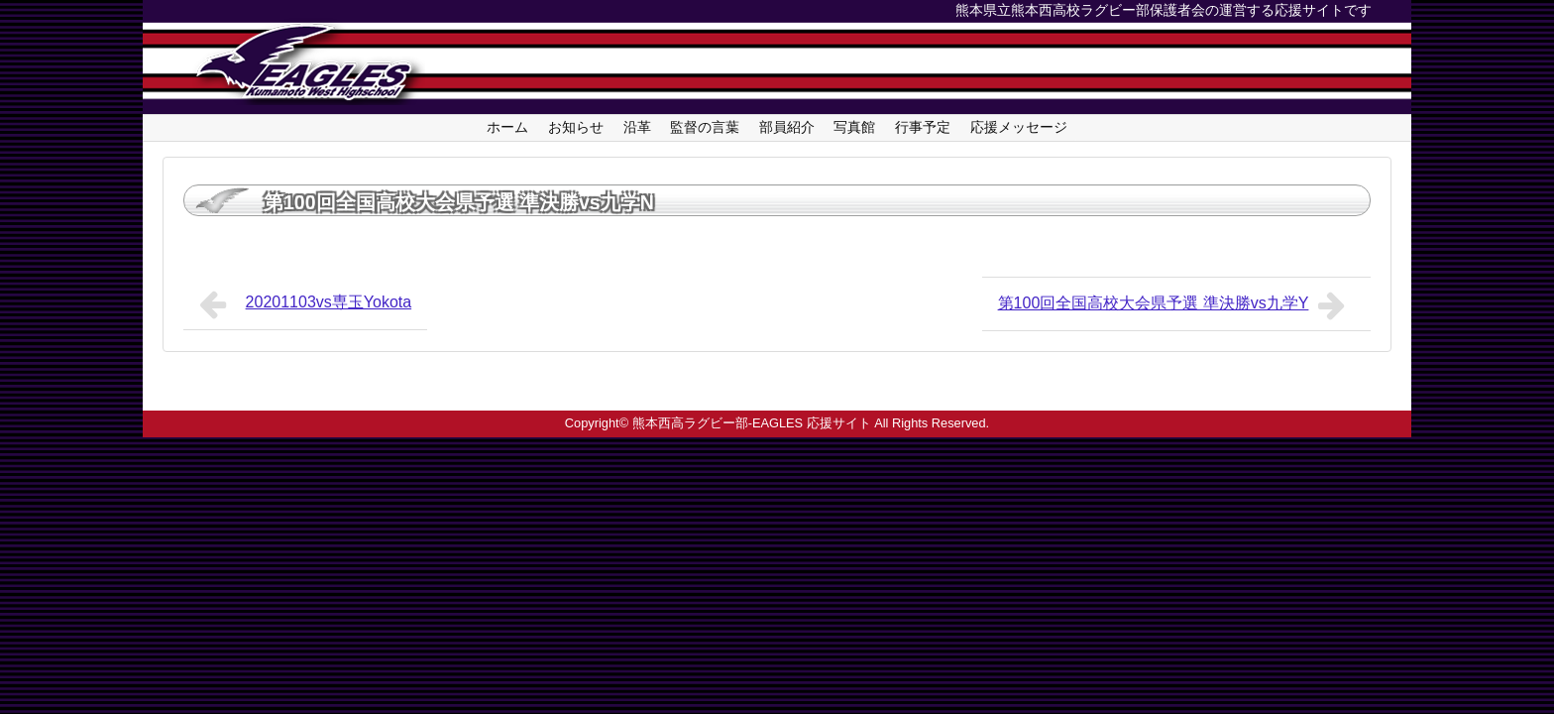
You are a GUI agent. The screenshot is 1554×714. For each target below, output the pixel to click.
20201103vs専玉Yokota (305, 304)
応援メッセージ (1018, 127)
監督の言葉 (704, 127)
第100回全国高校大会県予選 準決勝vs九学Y (1176, 305)
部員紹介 (787, 127)
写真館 (854, 127)
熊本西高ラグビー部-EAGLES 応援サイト (751, 423)
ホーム (507, 127)
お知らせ (576, 127)
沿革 (637, 127)
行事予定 (922, 127)
